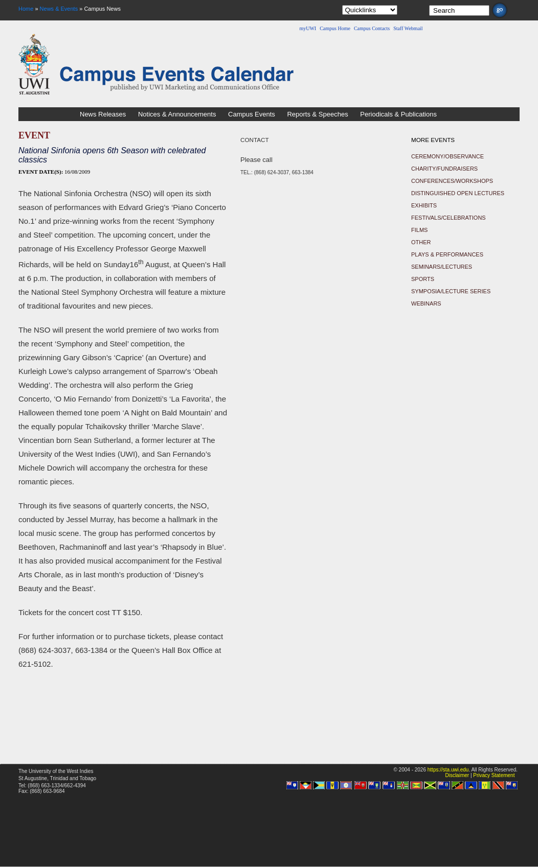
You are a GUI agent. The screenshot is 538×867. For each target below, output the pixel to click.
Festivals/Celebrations (448, 218)
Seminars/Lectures (441, 267)
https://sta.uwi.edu (448, 769)
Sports (422, 279)
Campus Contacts (372, 28)
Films (419, 230)
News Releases (103, 114)
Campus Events (251, 114)
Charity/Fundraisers (444, 169)
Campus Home (335, 28)
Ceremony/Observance (447, 156)
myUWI (307, 28)
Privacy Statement (493, 775)
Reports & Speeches (317, 114)
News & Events (59, 9)
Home (25, 9)
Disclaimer (457, 775)
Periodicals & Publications (398, 114)
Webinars (426, 303)
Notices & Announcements (177, 114)
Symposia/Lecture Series (450, 291)
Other (421, 242)
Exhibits (424, 205)
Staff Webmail (407, 28)
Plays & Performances (447, 254)
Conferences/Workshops (452, 181)
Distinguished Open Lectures (457, 193)
